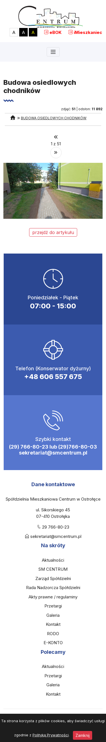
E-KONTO (53, 642)
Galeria (53, 615)
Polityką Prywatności (51, 735)
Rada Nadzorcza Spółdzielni (53, 587)
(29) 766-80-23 (28, 447)
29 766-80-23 (55, 527)
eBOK (55, 32)
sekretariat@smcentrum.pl (53, 453)
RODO (53, 633)
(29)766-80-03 (77, 447)
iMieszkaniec (88, 32)
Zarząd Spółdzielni (53, 578)
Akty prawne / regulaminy (53, 597)
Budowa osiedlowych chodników (53, 118)
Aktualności (53, 560)
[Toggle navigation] (53, 52)
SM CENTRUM (53, 569)
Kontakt (53, 624)
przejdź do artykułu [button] (53, 232)
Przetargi (53, 606)
